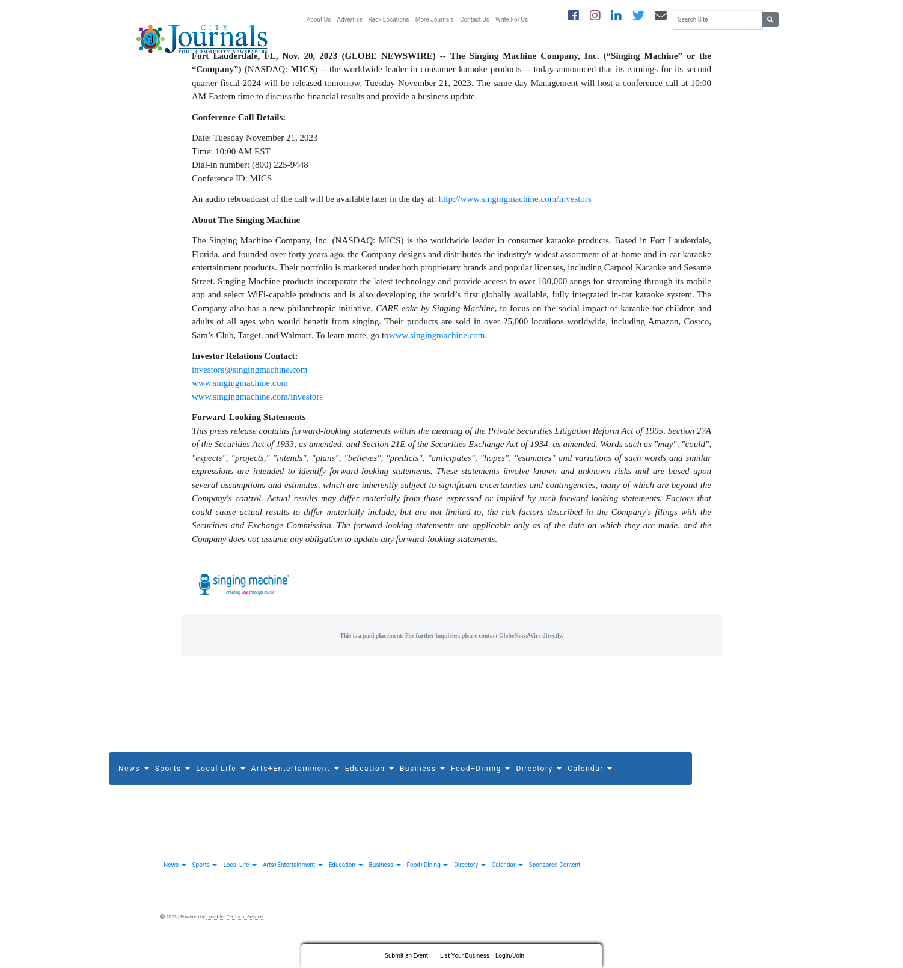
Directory (539, 785)
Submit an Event (406, 955)
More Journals (434, 19)
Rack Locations (388, 19)
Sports (173, 785)
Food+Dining (480, 785)
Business (422, 785)
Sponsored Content (554, 882)
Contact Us (474, 19)
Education (369, 785)
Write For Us (511, 19)
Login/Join (509, 955)
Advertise (349, 19)
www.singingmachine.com (240, 400)
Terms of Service (245, 934)
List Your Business (464, 955)
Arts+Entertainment (295, 785)
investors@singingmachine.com (250, 386)
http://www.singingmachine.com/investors (515, 216)
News (133, 785)
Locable (214, 934)
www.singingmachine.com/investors (257, 413)
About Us (319, 19)
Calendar (590, 785)
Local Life (220, 785)
